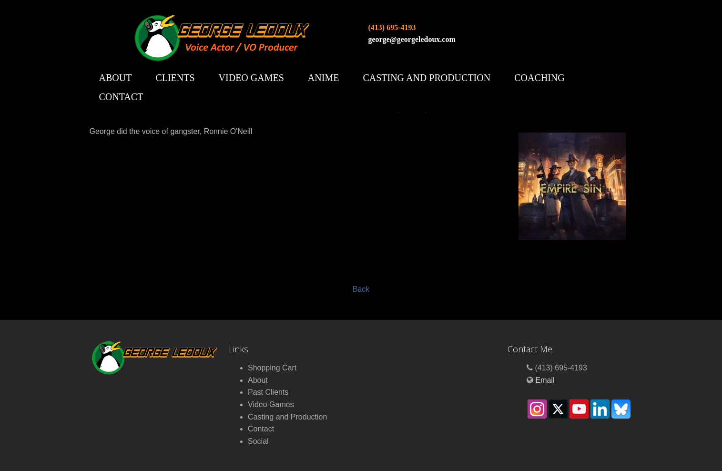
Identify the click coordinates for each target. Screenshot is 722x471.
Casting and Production (426, 77)
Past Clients (268, 392)
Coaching (539, 77)
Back (361, 289)
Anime (323, 77)
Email (544, 380)
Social (258, 441)
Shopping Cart (272, 368)
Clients (174, 77)
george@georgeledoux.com (412, 39)
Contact (121, 97)
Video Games (251, 77)
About (115, 77)
